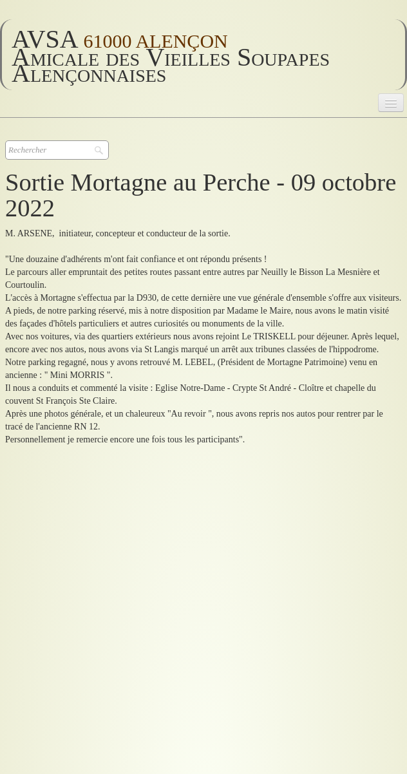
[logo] (203, 54)
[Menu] (391, 102)
